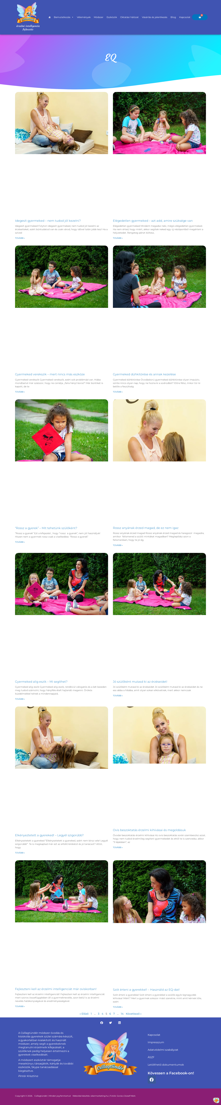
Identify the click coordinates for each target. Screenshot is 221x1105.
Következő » (134, 1013)
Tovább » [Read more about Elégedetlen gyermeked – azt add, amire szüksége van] (118, 238)
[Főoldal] (49, 17)
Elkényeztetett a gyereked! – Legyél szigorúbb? (49, 835)
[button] (101, 1022)
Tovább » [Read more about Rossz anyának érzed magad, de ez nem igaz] (118, 545)
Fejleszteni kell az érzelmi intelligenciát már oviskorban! (56, 989)
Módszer (98, 17)
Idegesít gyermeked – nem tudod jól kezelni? (48, 221)
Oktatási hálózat (129, 17)
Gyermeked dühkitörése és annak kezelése (144, 374)
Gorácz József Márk (126, 1096)
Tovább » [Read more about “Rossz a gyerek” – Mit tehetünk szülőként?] (20, 542)
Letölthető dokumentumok (166, 1064)
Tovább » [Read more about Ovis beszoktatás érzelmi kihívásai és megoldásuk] (118, 847)
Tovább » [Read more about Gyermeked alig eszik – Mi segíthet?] (20, 699)
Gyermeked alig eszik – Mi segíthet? (41, 681)
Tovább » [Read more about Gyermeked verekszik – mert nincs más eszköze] (20, 392)
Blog (173, 17)
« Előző (84, 1013)
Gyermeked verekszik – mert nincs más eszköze (50, 374)
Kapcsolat (184, 17)
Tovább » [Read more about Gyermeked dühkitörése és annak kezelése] (118, 392)
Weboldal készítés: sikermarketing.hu (90, 1096)
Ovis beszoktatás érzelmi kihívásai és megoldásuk (149, 830)
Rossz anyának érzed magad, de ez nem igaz (145, 528)
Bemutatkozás (64, 17)
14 (122, 1013)
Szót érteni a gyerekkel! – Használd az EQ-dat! (146, 989)
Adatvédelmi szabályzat (163, 1049)
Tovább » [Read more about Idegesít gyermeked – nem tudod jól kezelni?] (20, 238)
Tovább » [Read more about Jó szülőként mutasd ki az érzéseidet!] (118, 695)
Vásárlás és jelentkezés (154, 17)
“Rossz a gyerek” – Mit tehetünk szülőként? (46, 528)
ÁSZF (151, 1057)
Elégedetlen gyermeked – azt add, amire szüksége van (153, 221)
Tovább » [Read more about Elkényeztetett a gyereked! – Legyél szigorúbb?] (20, 852)
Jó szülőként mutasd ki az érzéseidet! (140, 681)
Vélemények (84, 17)
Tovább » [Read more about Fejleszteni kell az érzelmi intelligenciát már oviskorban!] (20, 1006)
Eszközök (112, 17)
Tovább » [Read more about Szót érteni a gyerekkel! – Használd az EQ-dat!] (118, 1007)
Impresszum (156, 1042)
